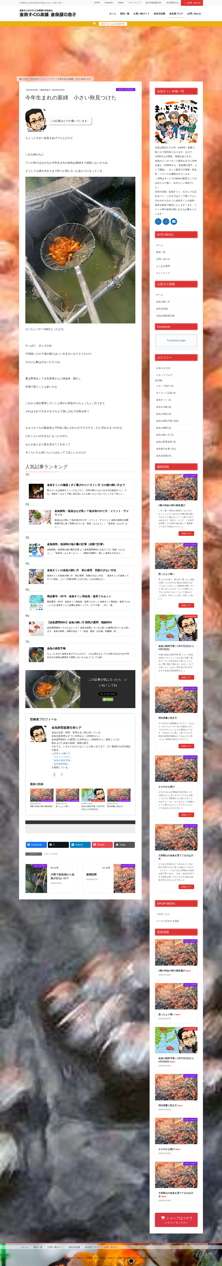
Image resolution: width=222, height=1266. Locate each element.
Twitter (121, 2)
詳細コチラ (186, 533)
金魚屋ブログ (92, 1247)
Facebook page (176, 340)
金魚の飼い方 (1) (164, 434)
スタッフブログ (125, 89)
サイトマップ (135, 2)
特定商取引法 (172, 2)
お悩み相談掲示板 (165, 315)
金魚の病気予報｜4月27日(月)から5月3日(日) (93, 812)
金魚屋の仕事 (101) (166, 448)
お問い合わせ (192, 2)
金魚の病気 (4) (163, 414)
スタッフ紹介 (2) (164, 385)
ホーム (159, 245)
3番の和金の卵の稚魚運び (41, 811)
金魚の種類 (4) (163, 427)
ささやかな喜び (166, 786)
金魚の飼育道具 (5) (166, 441)
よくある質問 (163, 266)
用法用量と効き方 (115, 811)
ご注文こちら (163, 914)
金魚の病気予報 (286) (167, 421)
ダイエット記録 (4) (166, 392)
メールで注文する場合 (167, 921)
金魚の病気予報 (62, 765)
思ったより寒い (63, 811)
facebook (109, 2)
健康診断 (91, 879)
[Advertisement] (111, 51)
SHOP (97, 2)
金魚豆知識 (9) (163, 455)
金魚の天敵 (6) (163, 407)
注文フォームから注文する (113, 24)
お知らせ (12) (163, 368)
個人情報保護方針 (154, 2)
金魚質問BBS (61, 768)
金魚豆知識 (162, 308)
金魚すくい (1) (163, 399)
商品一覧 (160, 252)
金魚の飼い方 (163, 301)
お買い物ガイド (55, 1247)
